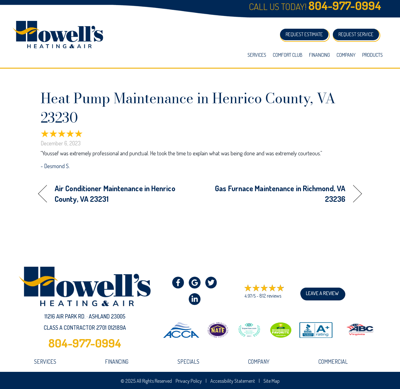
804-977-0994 (84, 342)
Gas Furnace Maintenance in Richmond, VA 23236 (277, 193)
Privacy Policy (189, 381)
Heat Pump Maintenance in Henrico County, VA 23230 (188, 108)
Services (257, 55)
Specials (188, 361)
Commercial (333, 361)
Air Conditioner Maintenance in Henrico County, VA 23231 (115, 193)
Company (346, 55)
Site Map (271, 381)
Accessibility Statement (232, 381)
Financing (319, 55)
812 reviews (270, 296)
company (258, 361)
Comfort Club (287, 55)
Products (372, 55)
